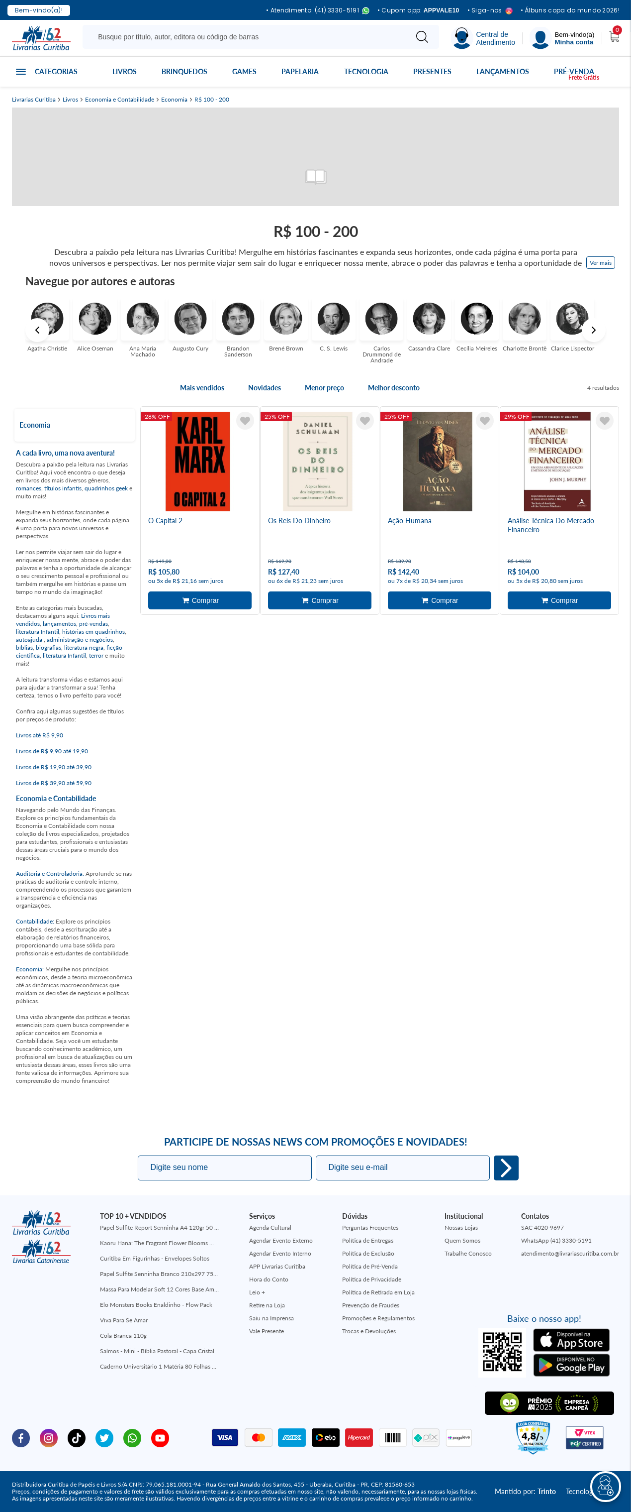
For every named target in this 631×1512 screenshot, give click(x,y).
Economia (174, 100)
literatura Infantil (37, 631)
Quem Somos (462, 1240)
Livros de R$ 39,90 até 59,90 (53, 783)
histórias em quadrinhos (93, 631)
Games (244, 71)
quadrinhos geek (106, 488)
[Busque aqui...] (246, 37)
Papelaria (300, 71)
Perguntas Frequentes (370, 1227)
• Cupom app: (418, 10)
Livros (124, 71)
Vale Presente (266, 1331)
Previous (37, 330)
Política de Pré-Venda (370, 1266)
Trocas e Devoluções (369, 1331)
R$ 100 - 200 (211, 100)
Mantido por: (525, 1491)
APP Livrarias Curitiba (277, 1266)
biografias (48, 647)
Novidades (264, 387)
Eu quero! (506, 1168)
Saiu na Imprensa (271, 1318)
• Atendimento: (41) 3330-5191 (317, 10)
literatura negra (83, 647)
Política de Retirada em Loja (378, 1292)
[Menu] (562, 38)
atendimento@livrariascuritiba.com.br (570, 1253)
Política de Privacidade (371, 1279)
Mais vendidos (202, 387)
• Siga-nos (490, 10)
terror (96, 655)
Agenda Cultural (270, 1227)
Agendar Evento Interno (280, 1253)
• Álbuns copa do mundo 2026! (570, 10)
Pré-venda (574, 71)
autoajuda (30, 639)
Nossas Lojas (461, 1227)
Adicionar (200, 600)
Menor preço (324, 387)
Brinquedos (184, 71)
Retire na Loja (267, 1305)
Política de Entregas (367, 1240)
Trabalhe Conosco (468, 1253)
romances (28, 488)
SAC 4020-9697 (542, 1227)
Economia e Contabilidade (119, 100)
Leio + (257, 1292)
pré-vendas (93, 623)
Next (594, 330)
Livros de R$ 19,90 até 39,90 (53, 767)
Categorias (56, 71)
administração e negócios (80, 639)
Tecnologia (366, 71)
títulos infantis (63, 488)
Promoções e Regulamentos (378, 1318)
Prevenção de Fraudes (370, 1305)
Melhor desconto (394, 387)
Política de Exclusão (368, 1253)
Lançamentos (502, 71)
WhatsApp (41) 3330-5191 (556, 1240)
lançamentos (59, 623)
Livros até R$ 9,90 (39, 735)
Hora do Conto (268, 1279)
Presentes (432, 71)
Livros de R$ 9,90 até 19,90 (52, 751)
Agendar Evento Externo (281, 1240)
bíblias (24, 647)
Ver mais (601, 262)
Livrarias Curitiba (34, 100)
